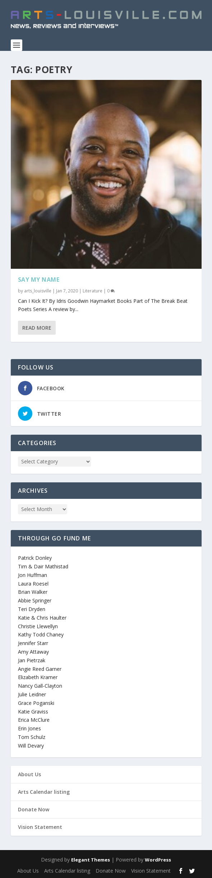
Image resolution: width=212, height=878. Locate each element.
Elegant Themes (90, 859)
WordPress (158, 859)
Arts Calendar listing (44, 791)
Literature (92, 291)
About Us (29, 774)
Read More (36, 327)
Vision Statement (40, 827)
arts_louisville (37, 291)
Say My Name (39, 279)
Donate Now (33, 809)
